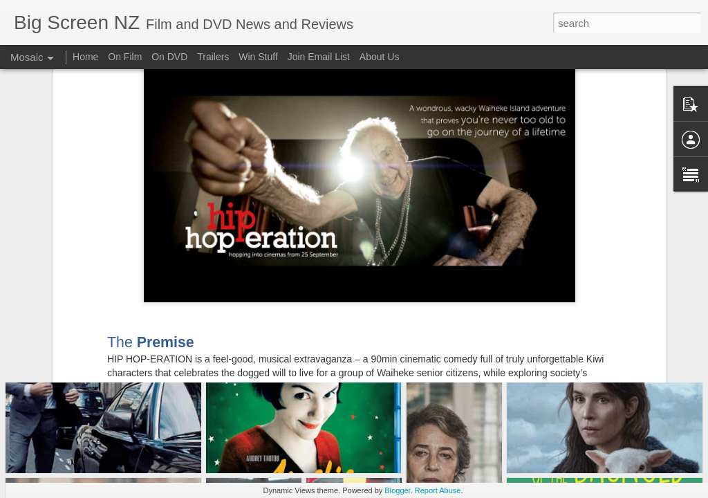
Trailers (213, 56)
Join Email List (319, 56)
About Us (380, 56)
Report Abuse (438, 490)
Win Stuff (258, 56)
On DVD (169, 56)
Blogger (397, 490)
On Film (125, 56)
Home (85, 56)
